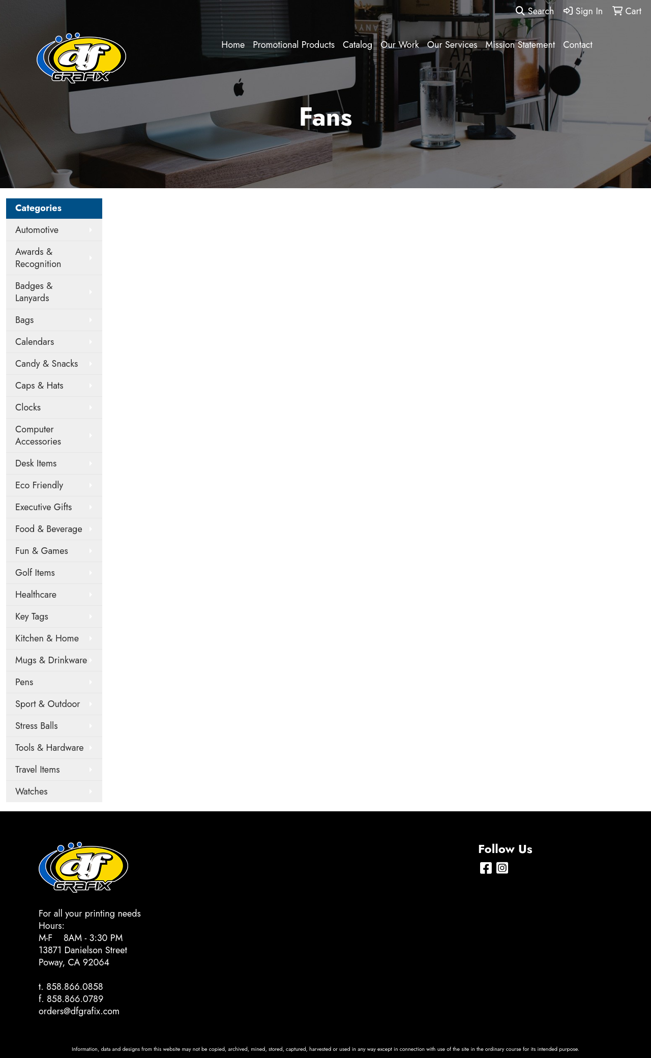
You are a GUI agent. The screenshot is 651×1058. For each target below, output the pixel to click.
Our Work (399, 44)
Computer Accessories (38, 435)
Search (535, 11)
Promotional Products (294, 44)
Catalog (357, 44)
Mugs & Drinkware (51, 660)
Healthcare (35, 594)
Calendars (34, 341)
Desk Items (35, 463)
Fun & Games (41, 550)
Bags (24, 320)
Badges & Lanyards (33, 292)
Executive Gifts (43, 507)
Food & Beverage (48, 529)
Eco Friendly (39, 485)
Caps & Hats (39, 385)
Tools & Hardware (49, 747)
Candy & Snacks (46, 363)
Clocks (28, 407)
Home (233, 44)
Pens (24, 682)
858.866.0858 (74, 986)
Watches (31, 791)
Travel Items (37, 769)
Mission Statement (520, 44)
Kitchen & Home (47, 638)
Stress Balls (36, 725)
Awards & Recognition (38, 258)
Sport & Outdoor (47, 704)
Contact (578, 44)
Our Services (452, 44)
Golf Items (35, 572)
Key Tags (31, 616)
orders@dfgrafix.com (79, 1011)
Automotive (36, 230)
